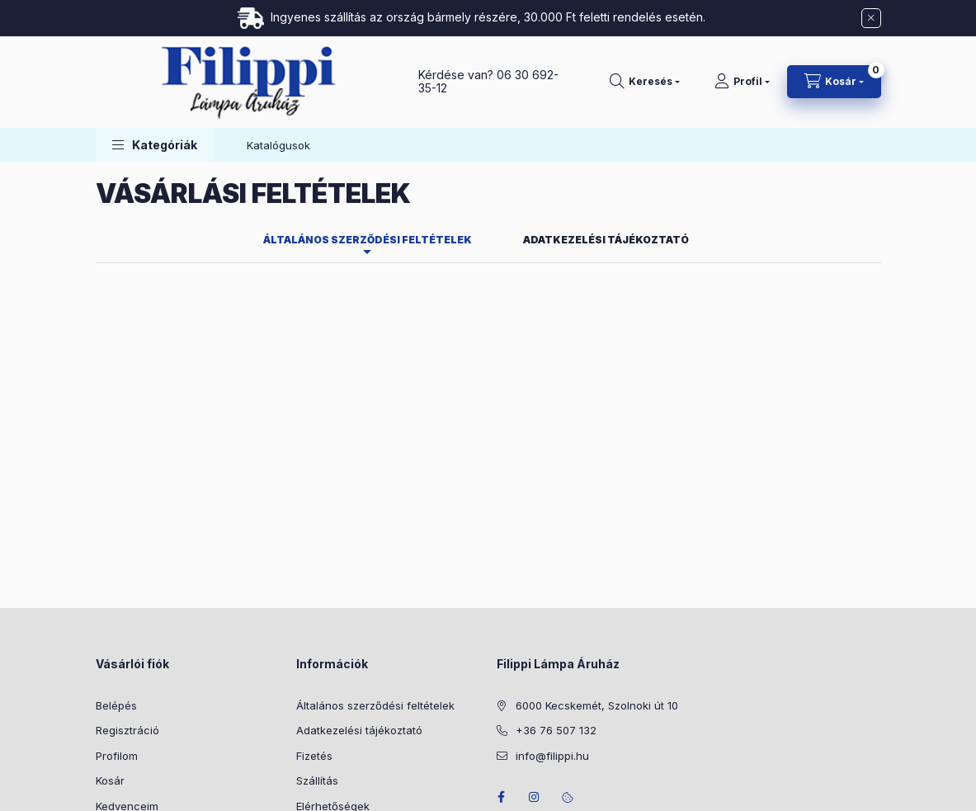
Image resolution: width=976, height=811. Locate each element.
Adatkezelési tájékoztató (359, 610)
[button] (155, 25)
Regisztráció (127, 610)
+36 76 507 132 (556, 610)
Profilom (117, 636)
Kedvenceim (127, 686)
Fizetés (314, 636)
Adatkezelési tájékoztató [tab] (606, 120)
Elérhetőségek (333, 686)
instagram (534, 677)
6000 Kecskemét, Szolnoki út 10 (597, 585)
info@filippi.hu (552, 636)
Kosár (110, 660)
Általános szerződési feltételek (375, 585)
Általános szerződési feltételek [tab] (367, 120)
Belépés (116, 585)
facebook (501, 677)
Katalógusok (278, 25)
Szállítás (317, 660)
